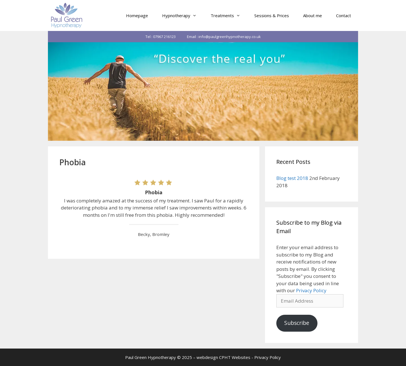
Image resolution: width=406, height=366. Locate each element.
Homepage (137, 15)
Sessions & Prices (271, 15)
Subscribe (296, 323)
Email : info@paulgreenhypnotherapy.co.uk (224, 36)
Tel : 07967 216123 (160, 36)
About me (312, 15)
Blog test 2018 (292, 178)
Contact (343, 15)
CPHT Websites (234, 357)
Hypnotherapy (183, 15)
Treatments (229, 15)
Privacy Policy (311, 290)
